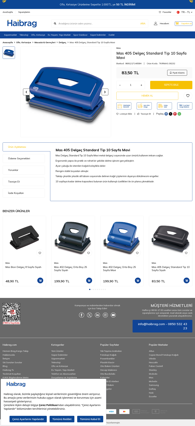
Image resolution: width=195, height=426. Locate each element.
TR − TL (184, 12)
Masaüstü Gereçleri (44, 42)
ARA (137, 23)
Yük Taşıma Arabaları (111, 351)
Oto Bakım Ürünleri (109, 366)
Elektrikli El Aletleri (109, 381)
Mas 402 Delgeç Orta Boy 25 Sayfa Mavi (119, 268)
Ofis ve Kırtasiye (59, 366)
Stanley (153, 370)
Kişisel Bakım (107, 385)
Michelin (153, 381)
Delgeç (62, 42)
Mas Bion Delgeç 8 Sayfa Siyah (23, 267)
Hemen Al (147, 97)
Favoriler (165, 12)
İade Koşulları (16, 193)
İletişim (6, 358)
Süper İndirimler (98, 35)
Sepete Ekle (171, 85)
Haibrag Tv (8, 370)
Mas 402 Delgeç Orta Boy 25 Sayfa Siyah (70, 268)
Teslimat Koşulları (12, 373)
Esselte (153, 396)
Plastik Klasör (107, 362)
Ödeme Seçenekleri (19, 158)
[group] (65, 92)
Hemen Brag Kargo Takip (15, 351)
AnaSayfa (8, 12)
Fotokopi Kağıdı (108, 355)
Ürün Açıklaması (17, 146)
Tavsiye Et (144, 116)
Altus (151, 351)
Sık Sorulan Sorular (12, 362)
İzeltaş (152, 389)
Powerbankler (107, 358)
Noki (151, 392)
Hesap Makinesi (108, 370)
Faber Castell (156, 366)
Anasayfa (8, 42)
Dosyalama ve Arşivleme (64, 377)
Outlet (111, 35)
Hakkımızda (9, 355)
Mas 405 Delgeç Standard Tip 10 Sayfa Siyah (171, 268)
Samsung (154, 385)
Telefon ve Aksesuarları (63, 373)
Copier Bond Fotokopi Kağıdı (163, 355)
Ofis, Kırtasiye (38, 35)
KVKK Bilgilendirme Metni (15, 377)
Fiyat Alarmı (176, 73)
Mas (118, 48)
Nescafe (153, 362)
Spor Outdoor (80, 35)
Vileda (152, 358)
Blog (5, 366)
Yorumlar (13, 170)
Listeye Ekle (124, 116)
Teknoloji (24, 35)
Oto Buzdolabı (107, 373)
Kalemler (105, 377)
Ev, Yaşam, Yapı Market (59, 35)
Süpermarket (10, 35)
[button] (26, 92)
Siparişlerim (24, 12)
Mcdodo (153, 373)
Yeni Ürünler (57, 351)
